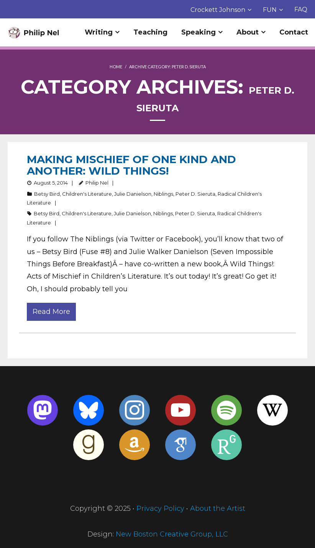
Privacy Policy (160, 508)
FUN (270, 9)
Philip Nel (96, 183)
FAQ (300, 9)
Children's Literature (87, 194)
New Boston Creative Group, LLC (172, 534)
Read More (51, 311)
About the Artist (217, 508)
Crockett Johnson (217, 9)
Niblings (163, 194)
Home (116, 66)
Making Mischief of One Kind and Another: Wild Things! (131, 165)
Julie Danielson (132, 194)
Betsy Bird (47, 194)
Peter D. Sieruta (195, 194)
